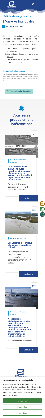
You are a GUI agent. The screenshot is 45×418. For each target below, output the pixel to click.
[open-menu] (40, 4)
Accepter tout (22, 401)
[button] (33, 4)
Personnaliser (22, 407)
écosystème (12, 51)
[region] (22, 397)
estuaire (21, 39)
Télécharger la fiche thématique (19, 91)
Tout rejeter (22, 413)
